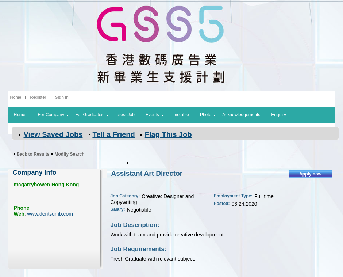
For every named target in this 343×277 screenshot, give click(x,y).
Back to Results (33, 154)
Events (152, 114)
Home (16, 97)
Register (38, 97)
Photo (205, 114)
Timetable (179, 114)
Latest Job (125, 114)
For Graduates (89, 114)
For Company (51, 114)
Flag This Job (168, 134)
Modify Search (70, 154)
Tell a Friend (113, 134)
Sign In (62, 97)
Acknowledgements (241, 114)
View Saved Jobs (53, 134)
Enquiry (278, 114)
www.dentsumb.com (50, 214)
